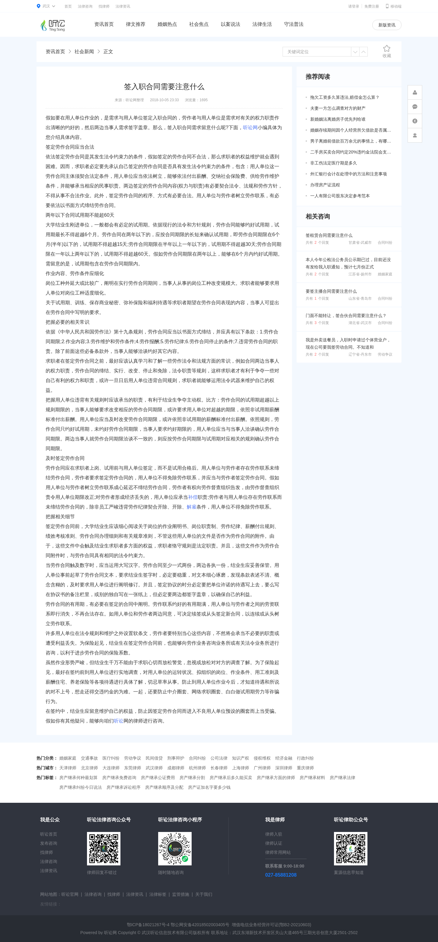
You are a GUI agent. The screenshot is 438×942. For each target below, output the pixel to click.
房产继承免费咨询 (119, 777)
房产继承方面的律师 (276, 777)
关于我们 (203, 894)
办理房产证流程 (325, 184)
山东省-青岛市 (360, 298)
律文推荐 (135, 24)
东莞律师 (132, 767)
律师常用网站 (278, 852)
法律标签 (157, 894)
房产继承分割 (192, 777)
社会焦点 (199, 24)
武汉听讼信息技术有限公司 (167, 932)
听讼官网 (69, 894)
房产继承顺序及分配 (164, 787)
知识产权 (240, 758)
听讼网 (250, 127)
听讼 (118, 720)
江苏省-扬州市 (360, 274)
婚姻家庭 (385, 274)
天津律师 (67, 767)
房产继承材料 (312, 777)
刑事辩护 (175, 758)
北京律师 (89, 767)
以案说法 (230, 24)
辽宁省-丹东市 (360, 354)
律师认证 (273, 843)
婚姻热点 (167, 24)
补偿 (193, 497)
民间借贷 (154, 758)
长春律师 (219, 767)
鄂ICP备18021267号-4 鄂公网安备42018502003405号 (178, 924)
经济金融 (283, 758)
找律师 (104, 6)
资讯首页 (104, 24)
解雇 (191, 506)
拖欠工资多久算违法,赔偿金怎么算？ (345, 97)
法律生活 (262, 24)
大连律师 (111, 767)
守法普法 (294, 24)
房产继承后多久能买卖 (231, 777)
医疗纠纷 (111, 758)
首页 (68, 6)
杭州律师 (197, 767)
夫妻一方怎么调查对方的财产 (338, 108)
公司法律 (219, 758)
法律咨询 (85, 6)
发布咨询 (48, 843)
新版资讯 (386, 24)
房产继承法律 (342, 777)
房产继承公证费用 (158, 777)
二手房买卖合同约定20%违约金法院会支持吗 (351, 152)
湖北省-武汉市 (360, 323)
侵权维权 (262, 758)
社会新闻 (84, 51)
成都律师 (175, 767)
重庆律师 (305, 767)
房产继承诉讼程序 (123, 787)
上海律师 (240, 767)
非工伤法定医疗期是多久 (333, 162)
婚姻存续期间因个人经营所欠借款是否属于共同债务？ (351, 130)
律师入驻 (273, 834)
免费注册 (371, 6)
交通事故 (89, 758)
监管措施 (180, 894)
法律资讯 (123, 6)
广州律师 (262, 767)
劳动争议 (385, 354)
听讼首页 (48, 834)
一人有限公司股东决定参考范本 (340, 195)
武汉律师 (154, 767)
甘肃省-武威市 (360, 242)
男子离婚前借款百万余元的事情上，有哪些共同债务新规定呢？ (351, 141)
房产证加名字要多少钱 (209, 787)
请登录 (353, 6)
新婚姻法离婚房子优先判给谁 (338, 119)
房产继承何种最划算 (78, 777)
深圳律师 (283, 767)
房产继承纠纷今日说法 (80, 787)
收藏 (387, 51)
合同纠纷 (385, 242)
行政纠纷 (305, 758)
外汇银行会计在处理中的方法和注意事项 (348, 173)
